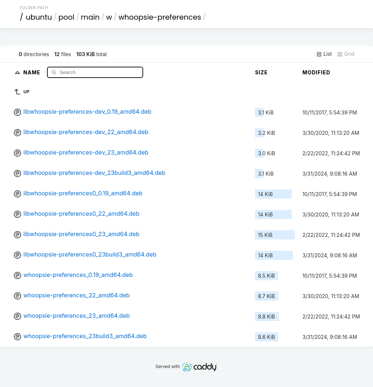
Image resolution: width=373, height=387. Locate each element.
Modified (316, 72)
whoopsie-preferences (159, 17)
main (90, 17)
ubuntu (39, 17)
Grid (345, 54)
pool (66, 17)
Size (261, 72)
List (324, 54)
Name (32, 72)
